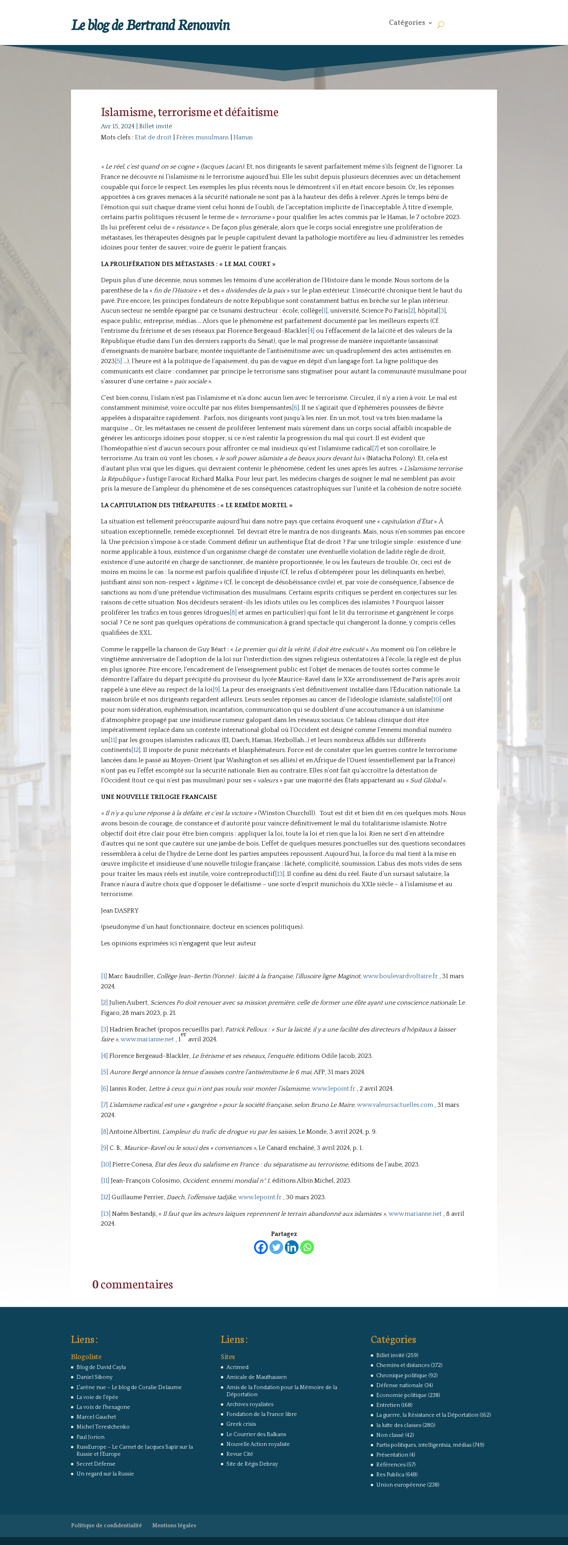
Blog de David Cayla (101, 1367)
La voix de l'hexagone (103, 1407)
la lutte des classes (398, 1425)
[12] (135, 750)
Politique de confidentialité (106, 1525)
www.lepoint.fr (333, 1088)
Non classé (390, 1435)
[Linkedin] (292, 1247)
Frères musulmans (202, 137)
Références (390, 1465)
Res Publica (390, 1475)
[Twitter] (276, 1247)
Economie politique (401, 1395)
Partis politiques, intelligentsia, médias (423, 1445)
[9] (216, 689)
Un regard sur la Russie (105, 1474)
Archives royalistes (249, 1404)
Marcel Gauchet (96, 1417)
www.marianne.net (147, 1039)
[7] (375, 448)
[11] (112, 740)
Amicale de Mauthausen (256, 1377)
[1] (324, 310)
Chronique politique (401, 1375)
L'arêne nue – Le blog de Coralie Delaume (129, 1387)
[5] (118, 361)
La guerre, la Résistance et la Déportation (427, 1415)
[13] (279, 874)
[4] (311, 330)
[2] (411, 310)
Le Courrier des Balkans (256, 1434)
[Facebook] (261, 1247)
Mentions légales (174, 1525)
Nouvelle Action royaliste (258, 1444)
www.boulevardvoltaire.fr (400, 976)
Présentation (392, 1455)
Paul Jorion (91, 1437)
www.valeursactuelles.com (395, 1104)
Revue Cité (239, 1454)
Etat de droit (153, 137)
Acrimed (237, 1367)
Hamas (243, 137)
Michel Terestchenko (103, 1427)
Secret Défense (96, 1464)
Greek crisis (241, 1424)
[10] (436, 699)
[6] (295, 407)
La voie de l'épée (97, 1397)
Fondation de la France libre (261, 1414)
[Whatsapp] (307, 1247)
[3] (442, 310)
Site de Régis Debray (252, 1464)
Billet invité (155, 126)
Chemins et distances (403, 1365)
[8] (233, 612)
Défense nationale (399, 1385)
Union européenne (401, 1485)
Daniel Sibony (94, 1377)
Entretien (388, 1405)
